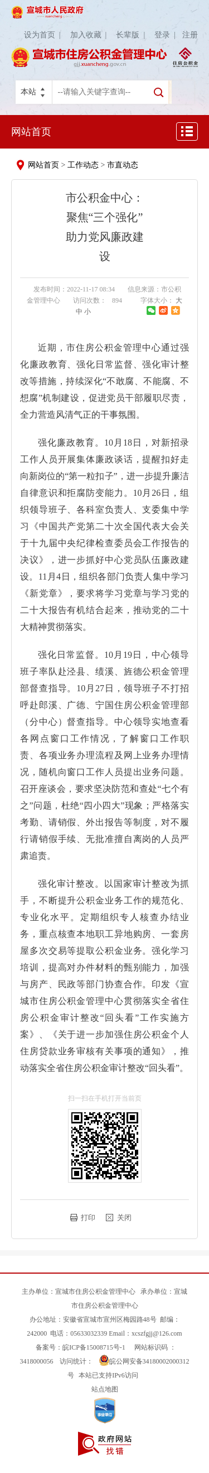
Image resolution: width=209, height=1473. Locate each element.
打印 (88, 1217)
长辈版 (132, 35)
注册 (190, 35)
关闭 (124, 1217)
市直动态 (122, 165)
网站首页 (31, 131)
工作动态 (83, 165)
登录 (166, 35)
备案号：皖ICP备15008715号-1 (80, 1347)
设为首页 (44, 35)
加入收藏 (90, 35)
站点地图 (104, 1389)
